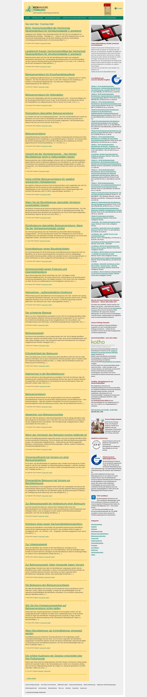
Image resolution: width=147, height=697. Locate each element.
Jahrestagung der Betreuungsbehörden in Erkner (105, 242)
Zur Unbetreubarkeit (36, 544)
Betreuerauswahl (34, 333)
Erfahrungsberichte (31, 688)
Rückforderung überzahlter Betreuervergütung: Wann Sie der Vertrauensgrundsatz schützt (54, 227)
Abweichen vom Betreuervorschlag (44, 414)
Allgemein (41, 557)
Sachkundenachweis (52, 18)
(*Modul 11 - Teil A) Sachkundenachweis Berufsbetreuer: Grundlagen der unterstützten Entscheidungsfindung (104, 138)
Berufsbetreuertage (97, 531)
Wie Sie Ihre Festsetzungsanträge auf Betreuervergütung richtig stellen (45, 607)
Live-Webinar (95, 548)
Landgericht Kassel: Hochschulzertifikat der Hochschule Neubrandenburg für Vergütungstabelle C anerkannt (55, 52)
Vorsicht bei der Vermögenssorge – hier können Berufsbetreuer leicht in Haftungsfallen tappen (51, 155)
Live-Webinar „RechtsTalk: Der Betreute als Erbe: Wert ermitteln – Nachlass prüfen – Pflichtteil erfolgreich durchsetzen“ (105, 265)
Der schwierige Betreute (38, 312)
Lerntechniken (42, 688)
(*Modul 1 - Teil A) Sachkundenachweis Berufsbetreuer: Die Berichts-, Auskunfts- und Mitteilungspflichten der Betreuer (104, 146)
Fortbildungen (37, 18)
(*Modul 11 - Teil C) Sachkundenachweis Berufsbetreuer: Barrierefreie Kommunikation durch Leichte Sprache (106, 103)
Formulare (94, 545)
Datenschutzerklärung (75, 684)
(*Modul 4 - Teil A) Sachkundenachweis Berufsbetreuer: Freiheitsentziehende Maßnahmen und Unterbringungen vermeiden (105, 88)
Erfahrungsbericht (96, 541)
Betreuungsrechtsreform (98, 536)
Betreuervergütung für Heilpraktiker (44, 94)
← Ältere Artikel (30, 678)
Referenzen (94, 550)
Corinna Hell (43, 43)
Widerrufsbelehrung (89, 684)
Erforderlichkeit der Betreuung (41, 353)
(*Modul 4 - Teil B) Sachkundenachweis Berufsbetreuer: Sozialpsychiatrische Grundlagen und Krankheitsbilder (105, 96)
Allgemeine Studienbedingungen (106, 684)
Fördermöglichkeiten (97, 543)
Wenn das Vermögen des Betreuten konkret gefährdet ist (56, 434)
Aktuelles (94, 527)
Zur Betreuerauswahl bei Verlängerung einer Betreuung (55, 503)
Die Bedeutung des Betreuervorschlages (47, 585)
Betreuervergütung (35, 133)
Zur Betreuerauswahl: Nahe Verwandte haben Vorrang (54, 564)
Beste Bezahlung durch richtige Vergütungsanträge (106, 258)
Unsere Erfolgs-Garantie (32, 684)
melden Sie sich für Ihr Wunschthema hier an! (103, 71)
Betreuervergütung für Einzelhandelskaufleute (50, 74)
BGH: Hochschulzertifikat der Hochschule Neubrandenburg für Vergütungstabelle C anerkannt (53, 29)
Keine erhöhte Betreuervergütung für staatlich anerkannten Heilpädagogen (50, 180)
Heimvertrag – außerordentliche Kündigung (48, 292)
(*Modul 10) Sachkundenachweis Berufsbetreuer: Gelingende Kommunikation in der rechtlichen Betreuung (105, 123)
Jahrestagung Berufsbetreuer (74, 18)
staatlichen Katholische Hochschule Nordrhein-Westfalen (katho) (104, 352)
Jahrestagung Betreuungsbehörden (102, 18)
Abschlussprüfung (96, 524)
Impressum (83, 688)
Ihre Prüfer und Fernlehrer (48, 684)
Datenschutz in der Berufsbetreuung (44, 373)
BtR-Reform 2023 (63, 684)
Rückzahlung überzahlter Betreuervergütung (49, 113)
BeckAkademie (52, 688)
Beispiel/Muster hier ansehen (111, 361)
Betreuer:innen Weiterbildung (99, 534)
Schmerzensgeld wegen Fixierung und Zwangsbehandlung (46, 270)
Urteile (48, 43)
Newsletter (75, 688)
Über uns (61, 688)
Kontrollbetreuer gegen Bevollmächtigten (47, 248)
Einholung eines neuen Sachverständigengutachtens (53, 524)
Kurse (27, 18)
